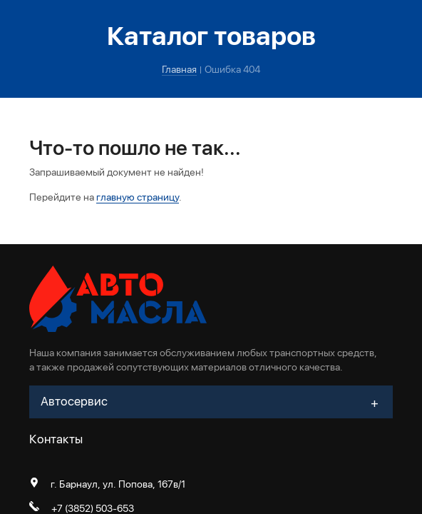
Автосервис (74, 401)
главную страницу (137, 197)
